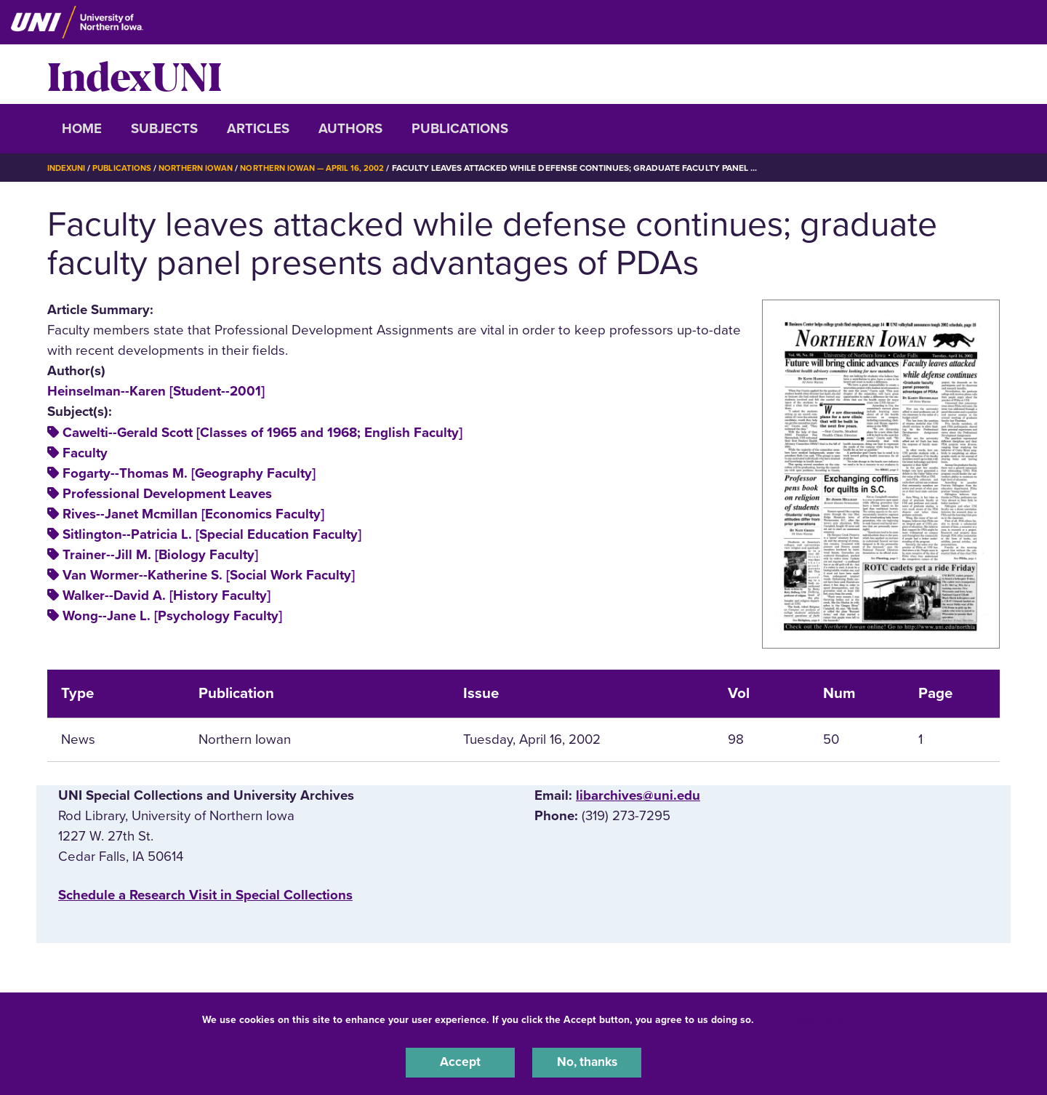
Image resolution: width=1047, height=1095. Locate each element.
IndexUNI (134, 74)
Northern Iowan (203, 168)
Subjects (164, 129)
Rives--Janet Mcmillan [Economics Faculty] (193, 514)
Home (82, 129)
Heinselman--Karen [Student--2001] (156, 391)
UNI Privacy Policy (803, 1017)
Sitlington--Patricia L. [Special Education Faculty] (212, 534)
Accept (460, 1062)
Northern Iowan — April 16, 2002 (326, 168)
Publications (460, 129)
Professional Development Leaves (167, 494)
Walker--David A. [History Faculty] (166, 595)
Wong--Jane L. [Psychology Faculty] (172, 616)
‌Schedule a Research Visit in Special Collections (205, 894)
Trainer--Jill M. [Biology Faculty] (160, 555)
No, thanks (586, 1062)
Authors (350, 129)
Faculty (85, 452)
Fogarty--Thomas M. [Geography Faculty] (189, 473)
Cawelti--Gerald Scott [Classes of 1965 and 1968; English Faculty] (262, 432)
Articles (258, 129)
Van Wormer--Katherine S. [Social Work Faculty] (209, 575)
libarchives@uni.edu (638, 795)
